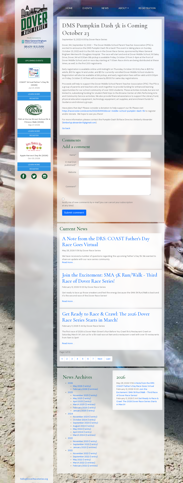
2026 (70, 383)
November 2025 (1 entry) (85, 395)
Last (108, 358)
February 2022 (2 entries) (85, 465)
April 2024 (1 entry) (82, 432)
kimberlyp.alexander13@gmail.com (79, 122)
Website (72, 172)
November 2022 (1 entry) (85, 453)
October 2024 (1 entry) (84, 419)
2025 (70, 392)
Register (34, 98)
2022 (70, 450)
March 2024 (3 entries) (84, 435)
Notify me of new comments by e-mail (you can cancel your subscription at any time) (97, 204)
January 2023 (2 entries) (85, 447)
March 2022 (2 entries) (84, 462)
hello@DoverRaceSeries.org (34, 479)
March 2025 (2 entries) (84, 404)
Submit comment (74, 212)
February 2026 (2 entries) (85, 389)
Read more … (68, 262)
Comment (71, 186)
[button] (123, 8)
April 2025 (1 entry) (82, 401)
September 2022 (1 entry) (85, 456)
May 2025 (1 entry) (82, 398)
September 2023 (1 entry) (85, 444)
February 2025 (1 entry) (84, 407)
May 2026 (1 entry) (82, 386)
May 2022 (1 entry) (82, 459)
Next (100, 358)
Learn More (34, 94)
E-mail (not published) (70, 163)
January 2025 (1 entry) (84, 410)
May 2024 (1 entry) (82, 429)
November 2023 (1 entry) (85, 441)
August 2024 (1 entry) (83, 426)
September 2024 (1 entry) (85, 422)
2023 (70, 438)
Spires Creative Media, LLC (142, 479)
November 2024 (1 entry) (85, 416)
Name (73, 155)
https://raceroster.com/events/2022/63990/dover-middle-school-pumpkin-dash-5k (103, 111)
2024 (70, 413)
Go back (66, 128)
